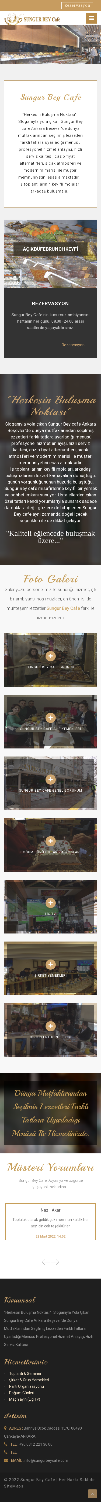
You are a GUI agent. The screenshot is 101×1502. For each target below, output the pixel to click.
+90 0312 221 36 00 (36, 1444)
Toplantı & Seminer (25, 1373)
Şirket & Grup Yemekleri (29, 1380)
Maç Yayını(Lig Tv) (24, 1399)
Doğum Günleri (21, 1393)
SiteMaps (13, 1486)
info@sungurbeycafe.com (46, 1460)
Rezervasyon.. (74, 344)
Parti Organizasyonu (26, 1386)
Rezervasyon (77, 5)
